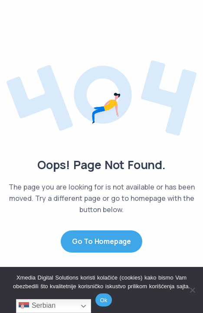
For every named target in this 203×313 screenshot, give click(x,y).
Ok (103, 300)
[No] (192, 290)
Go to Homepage (101, 241)
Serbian (37, 306)
